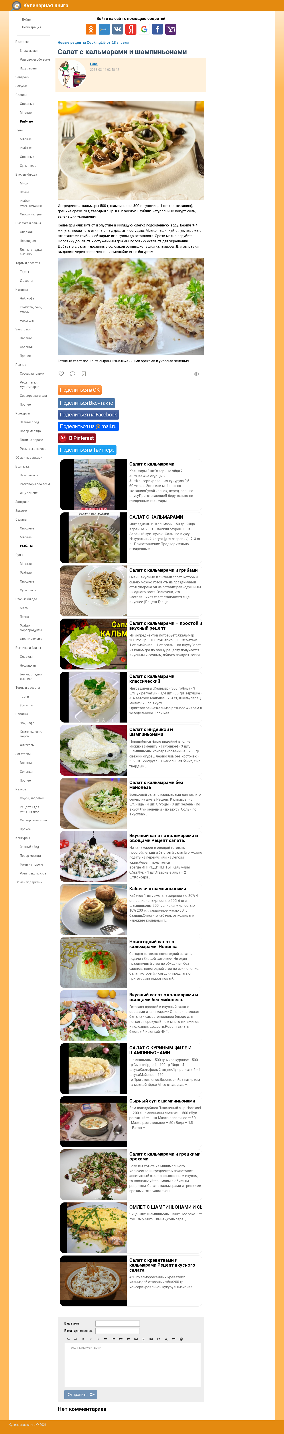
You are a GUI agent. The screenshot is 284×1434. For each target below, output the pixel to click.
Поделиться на (88, 426)
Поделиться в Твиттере (87, 450)
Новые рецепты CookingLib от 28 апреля (93, 42)
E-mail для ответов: (78, 1330)
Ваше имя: (71, 1323)
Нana (94, 64)
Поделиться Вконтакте (86, 403)
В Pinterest (81, 438)
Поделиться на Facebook (88, 415)
